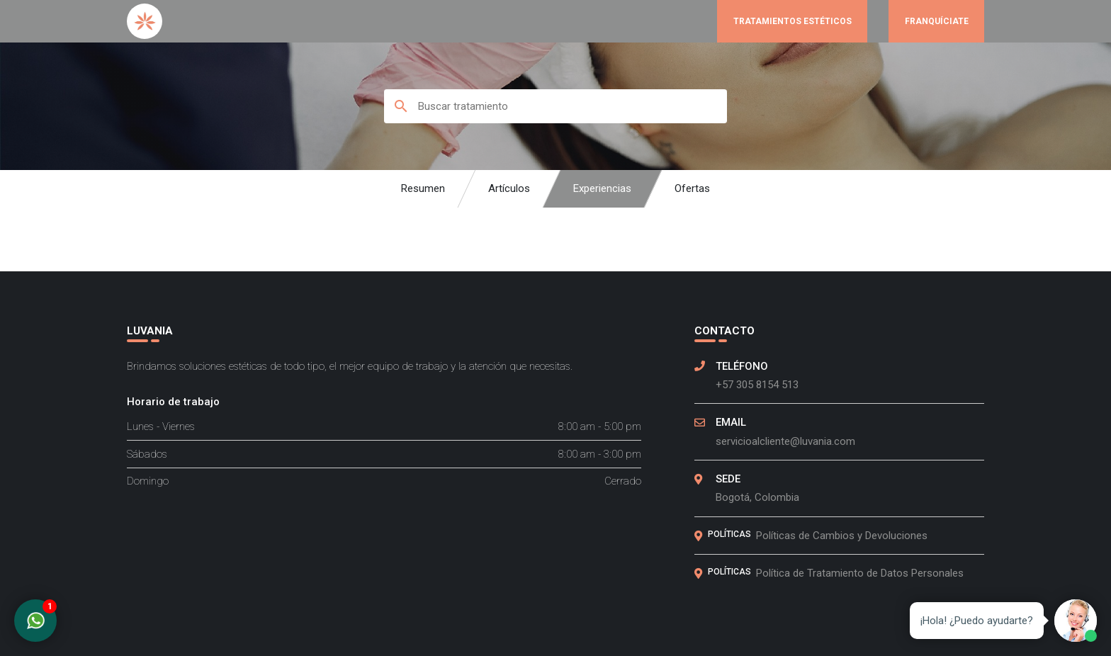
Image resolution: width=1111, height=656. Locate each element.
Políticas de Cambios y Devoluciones (841, 535)
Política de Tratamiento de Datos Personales (860, 573)
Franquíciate (937, 21)
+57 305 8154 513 (757, 384)
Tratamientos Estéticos (792, 21)
